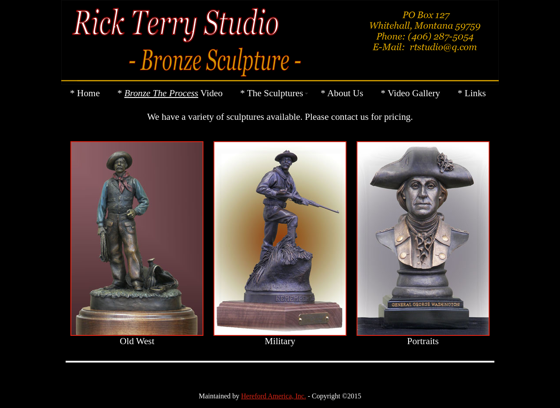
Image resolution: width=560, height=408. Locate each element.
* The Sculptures (271, 93)
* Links (472, 93)
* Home (85, 93)
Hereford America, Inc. (273, 396)
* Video (170, 93)
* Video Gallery (410, 93)
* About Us (342, 93)
